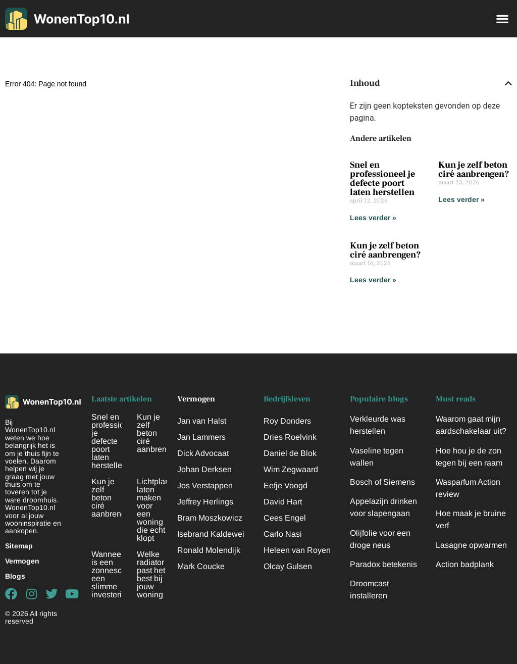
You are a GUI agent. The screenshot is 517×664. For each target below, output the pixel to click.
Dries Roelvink (290, 437)
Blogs (15, 576)
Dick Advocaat (203, 453)
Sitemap (19, 546)
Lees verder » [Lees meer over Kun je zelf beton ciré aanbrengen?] (461, 199)
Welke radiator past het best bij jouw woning (151, 574)
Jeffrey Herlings (205, 501)
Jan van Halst (201, 421)
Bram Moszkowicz (209, 518)
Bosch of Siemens (382, 482)
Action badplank (465, 564)
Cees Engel (285, 518)
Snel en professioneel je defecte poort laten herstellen (382, 178)
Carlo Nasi (283, 534)
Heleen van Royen (297, 550)
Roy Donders (287, 421)
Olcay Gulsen (288, 566)
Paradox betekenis (383, 564)
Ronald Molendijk (208, 550)
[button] (502, 18)
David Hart (283, 501)
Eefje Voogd (285, 485)
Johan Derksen (204, 469)
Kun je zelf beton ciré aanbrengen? (473, 169)
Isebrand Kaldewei (210, 534)
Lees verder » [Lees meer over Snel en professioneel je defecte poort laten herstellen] (373, 218)
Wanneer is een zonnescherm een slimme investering (115, 574)
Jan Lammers (201, 437)
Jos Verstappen (205, 485)
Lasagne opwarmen (471, 545)
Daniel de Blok (290, 453)
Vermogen (22, 561)
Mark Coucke (201, 566)
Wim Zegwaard (291, 469)
